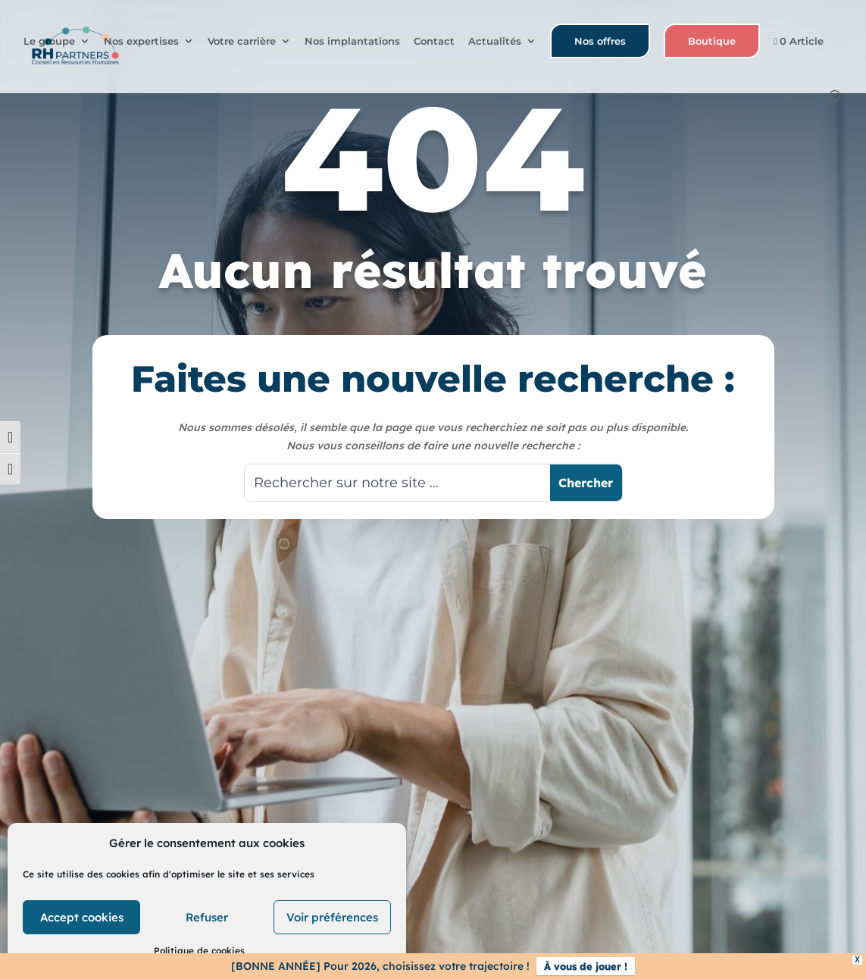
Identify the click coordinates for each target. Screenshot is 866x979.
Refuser (207, 917)
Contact (434, 41)
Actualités (494, 41)
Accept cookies (81, 917)
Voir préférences (332, 917)
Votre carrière (242, 41)
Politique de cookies (199, 950)
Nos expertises (141, 41)
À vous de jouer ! (585, 966)
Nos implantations (352, 41)
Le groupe (49, 41)
